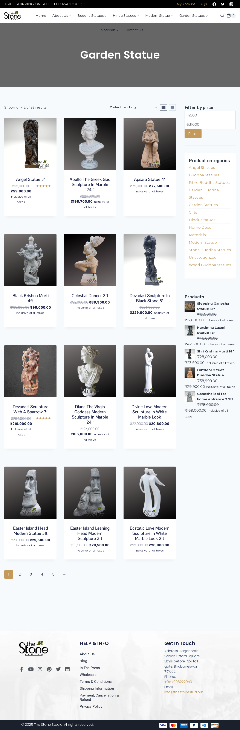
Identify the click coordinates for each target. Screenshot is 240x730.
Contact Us (134, 30)
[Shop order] (133, 107)
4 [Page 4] (42, 574)
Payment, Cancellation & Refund (99, 697)
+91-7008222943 (178, 681)
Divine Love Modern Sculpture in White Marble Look (149, 412)
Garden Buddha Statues (204, 194)
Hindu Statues (202, 220)
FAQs (203, 4)
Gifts (193, 212)
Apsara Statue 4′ (149, 179)
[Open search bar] (222, 16)
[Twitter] (222, 4)
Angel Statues (202, 167)
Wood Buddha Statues (210, 265)
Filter (193, 133)
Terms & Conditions (96, 681)
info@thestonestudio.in (183, 692)
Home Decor (201, 227)
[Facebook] (214, 4)
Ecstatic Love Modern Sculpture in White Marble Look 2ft (150, 533)
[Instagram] (231, 4)
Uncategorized (203, 257)
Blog (83, 661)
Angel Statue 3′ (30, 179)
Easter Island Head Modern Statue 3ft (30, 530)
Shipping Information (97, 688)
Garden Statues (203, 205)
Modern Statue (203, 242)
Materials (197, 235)
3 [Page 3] (31, 574)
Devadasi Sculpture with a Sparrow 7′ (30, 409)
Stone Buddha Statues (210, 250)
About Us (87, 654)
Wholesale (88, 675)
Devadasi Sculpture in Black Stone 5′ (150, 298)
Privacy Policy (91, 706)
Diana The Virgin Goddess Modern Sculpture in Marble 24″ (90, 414)
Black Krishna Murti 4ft (30, 298)
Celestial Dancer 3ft (90, 295)
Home (41, 16)
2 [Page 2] (20, 574)
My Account (186, 4)
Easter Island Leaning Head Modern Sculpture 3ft (90, 533)
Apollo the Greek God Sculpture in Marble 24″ (90, 184)
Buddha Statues (204, 175)
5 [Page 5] (53, 574)
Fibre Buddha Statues (209, 182)
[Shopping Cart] (231, 15)
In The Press (90, 668)
